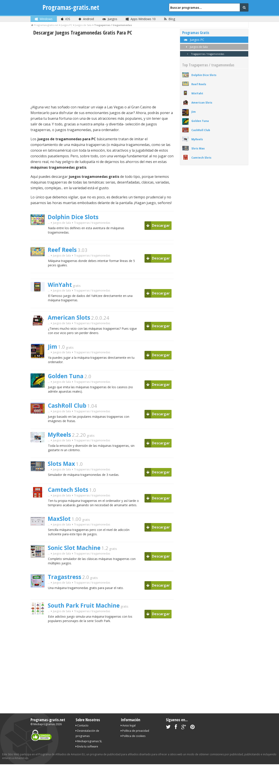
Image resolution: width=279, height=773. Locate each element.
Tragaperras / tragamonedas (204, 53)
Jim (52, 346)
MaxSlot (59, 519)
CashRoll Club (67, 405)
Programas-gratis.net (71, 7)
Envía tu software (87, 746)
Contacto (82, 725)
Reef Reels (62, 250)
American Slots (69, 317)
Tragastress (64, 577)
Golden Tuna (65, 376)
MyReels (59, 434)
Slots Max (61, 464)
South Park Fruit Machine (84, 605)
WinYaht (60, 285)
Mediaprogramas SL (89, 741)
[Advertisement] (102, 70)
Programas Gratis (195, 32)
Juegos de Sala (62, 223)
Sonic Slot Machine (74, 548)
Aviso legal (128, 725)
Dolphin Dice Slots (73, 217)
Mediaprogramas (44, 724)
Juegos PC (193, 40)
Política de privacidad (135, 731)
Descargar (158, 225)
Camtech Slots (68, 490)
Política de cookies (133, 736)
